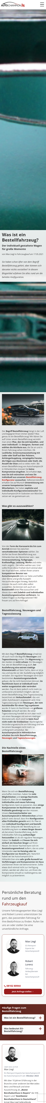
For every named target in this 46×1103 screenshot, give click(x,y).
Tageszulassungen (26, 738)
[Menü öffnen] (42, 4)
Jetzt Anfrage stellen (23, 991)
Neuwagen (7, 738)
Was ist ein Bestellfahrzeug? (19, 1017)
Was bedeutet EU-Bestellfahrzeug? (14, 1030)
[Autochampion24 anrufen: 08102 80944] (23, 986)
